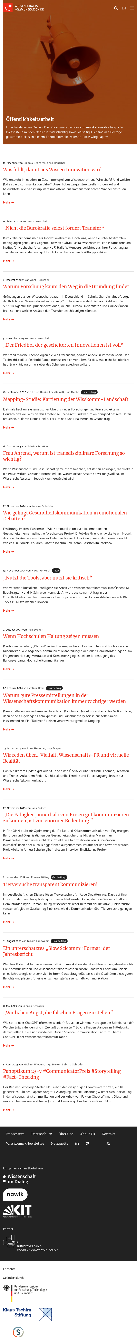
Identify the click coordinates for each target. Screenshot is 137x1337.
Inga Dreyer (35, 629)
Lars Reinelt (56, 392)
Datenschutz (41, 1134)
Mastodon (87, 1143)
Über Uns (66, 1134)
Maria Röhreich (40, 570)
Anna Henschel (56, 162)
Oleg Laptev (99, 136)
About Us (87, 1134)
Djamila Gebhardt (34, 162)
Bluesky (98, 1143)
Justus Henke (40, 392)
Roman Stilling (40, 877)
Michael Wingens (34, 1064)
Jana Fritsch (38, 808)
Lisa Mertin (72, 392)
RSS (108, 1143)
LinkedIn (77, 1143)
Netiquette (59, 1143)
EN (124, 8)
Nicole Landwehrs (38, 940)
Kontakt (108, 1134)
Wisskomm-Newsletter (25, 1143)
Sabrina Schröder (38, 446)
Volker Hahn (37, 688)
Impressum (15, 1134)
